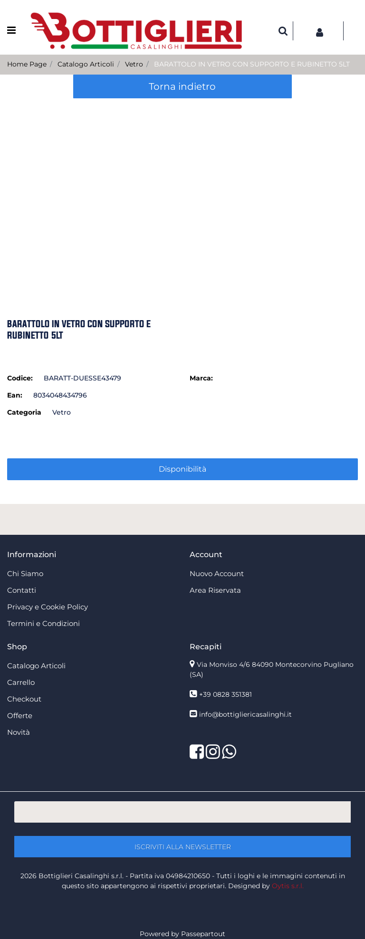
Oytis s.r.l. (288, 886)
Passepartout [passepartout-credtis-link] (203, 934)
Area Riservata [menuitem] (215, 590)
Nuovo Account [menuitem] (217, 573)
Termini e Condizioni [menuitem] (43, 623)
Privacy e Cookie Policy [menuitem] (47, 606)
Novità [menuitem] (18, 732)
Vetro (134, 64)
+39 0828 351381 (225, 694)
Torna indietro (182, 86)
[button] (182, 195)
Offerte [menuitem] (19, 715)
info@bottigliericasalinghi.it (245, 714)
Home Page (27, 64)
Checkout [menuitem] (24, 698)
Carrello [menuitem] (21, 682)
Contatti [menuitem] (21, 590)
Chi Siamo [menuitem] (25, 573)
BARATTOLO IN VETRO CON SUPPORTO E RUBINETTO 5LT (252, 64)
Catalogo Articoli (86, 64)
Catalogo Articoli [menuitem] (36, 665)
